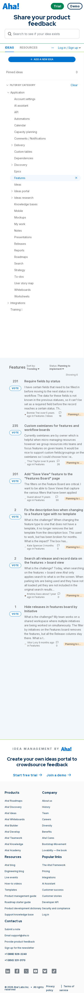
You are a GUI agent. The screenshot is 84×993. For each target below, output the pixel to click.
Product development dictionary (23, 908)
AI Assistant (48, 883)
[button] (52, 48)
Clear (74, 85)
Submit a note (12, 929)
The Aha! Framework (53, 865)
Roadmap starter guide (18, 902)
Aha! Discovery (13, 807)
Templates (11, 889)
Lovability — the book (54, 850)
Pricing (46, 871)
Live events (11, 877)
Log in (45, 914)
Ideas (9, 47)
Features (39, 415)
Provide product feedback (20, 941)
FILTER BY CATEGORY (20, 85)
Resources (28, 47)
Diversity (47, 825)
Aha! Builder (11, 825)
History (46, 807)
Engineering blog (14, 871)
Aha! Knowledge (14, 844)
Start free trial (27, 775)
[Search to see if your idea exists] (43, 34)
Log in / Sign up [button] (69, 47)
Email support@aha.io (17, 935)
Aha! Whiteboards (15, 819)
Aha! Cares (48, 837)
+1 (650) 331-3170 (15, 960)
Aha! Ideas (10, 813)
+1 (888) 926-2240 (16, 954)
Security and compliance (56, 908)
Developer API (50, 902)
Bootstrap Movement (54, 844)
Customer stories (52, 896)
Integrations (49, 877)
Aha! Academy (13, 850)
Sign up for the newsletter (19, 947)
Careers (46, 819)
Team (45, 813)
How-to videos (13, 883)
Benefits (47, 831)
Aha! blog (10, 865)
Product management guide (20, 896)
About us (47, 800)
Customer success (53, 889)
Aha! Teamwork (13, 837)
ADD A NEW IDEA (42, 59)
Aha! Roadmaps (13, 800)
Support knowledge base (19, 914)
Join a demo (59, 775)
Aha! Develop (12, 831)
